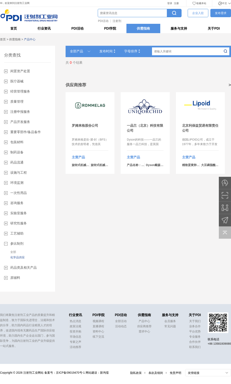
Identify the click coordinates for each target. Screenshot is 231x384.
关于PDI (214, 28)
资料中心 (98, 331)
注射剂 (117, 21)
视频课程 (98, 321)
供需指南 (143, 28)
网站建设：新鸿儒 (97, 372)
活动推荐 (75, 347)
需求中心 (144, 331)
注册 (176, 3)
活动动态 (121, 326)
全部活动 (121, 321)
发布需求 (220, 13)
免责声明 (175, 373)
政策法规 (75, 326)
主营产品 (78, 157)
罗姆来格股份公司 (85, 125)
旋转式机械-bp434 (83, 165)
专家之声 (75, 341)
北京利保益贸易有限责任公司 (200, 128)
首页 (13, 28)
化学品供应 (17, 257)
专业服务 (195, 336)
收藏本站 (199, 3)
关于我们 (195, 321)
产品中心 (144, 321)
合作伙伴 (195, 341)
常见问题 (170, 326)
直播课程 (98, 326)
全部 (13, 252)
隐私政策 (136, 373)
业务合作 (195, 326)
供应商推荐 (144, 326)
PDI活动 (103, 21)
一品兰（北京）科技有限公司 (145, 128)
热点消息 (75, 321)
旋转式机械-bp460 (102, 165)
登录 (169, 3)
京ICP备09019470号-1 (70, 372)
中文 (224, 3)
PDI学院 (110, 28)
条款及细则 (155, 373)
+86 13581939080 (219, 343)
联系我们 (195, 347)
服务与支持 (179, 28)
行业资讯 (44, 28)
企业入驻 (198, 13)
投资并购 (75, 331)
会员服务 (170, 321)
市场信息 (75, 336)
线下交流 (98, 336)
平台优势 (195, 331)
